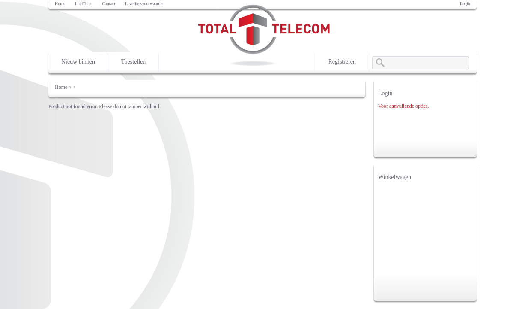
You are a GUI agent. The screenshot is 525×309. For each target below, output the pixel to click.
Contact (108, 3)
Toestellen (133, 61)
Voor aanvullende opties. (403, 106)
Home (60, 3)
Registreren (342, 61)
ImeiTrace (83, 3)
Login (465, 3)
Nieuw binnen (78, 61)
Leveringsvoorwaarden (144, 3)
